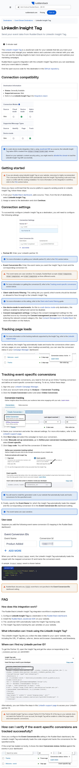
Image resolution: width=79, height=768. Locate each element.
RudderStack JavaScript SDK (23, 619)
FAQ (16, 182)
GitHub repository (51, 69)
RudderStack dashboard (22, 195)
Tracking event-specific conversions (63, 284)
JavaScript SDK (45, 149)
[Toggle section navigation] (10, 7)
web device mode (48, 307)
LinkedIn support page (12, 434)
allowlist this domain (61, 155)
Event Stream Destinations (24, 20)
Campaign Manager (21, 350)
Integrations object (40, 96)
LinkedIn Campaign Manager (26, 387)
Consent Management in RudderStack (57, 318)
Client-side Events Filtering (49, 301)
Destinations (7, 20)
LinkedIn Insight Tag (13, 50)
